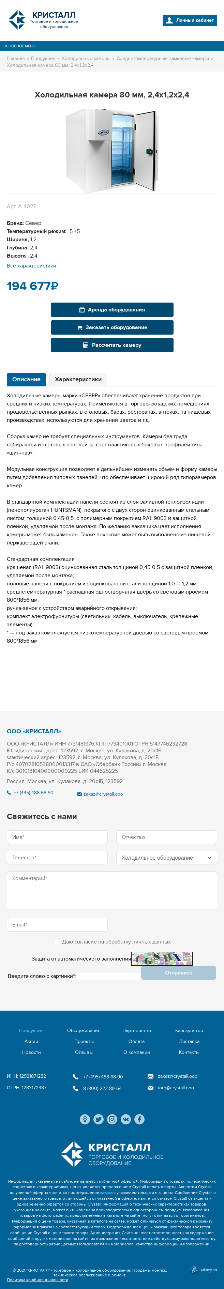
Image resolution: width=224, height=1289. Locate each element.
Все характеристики (31, 265)
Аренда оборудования (112, 309)
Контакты (189, 1052)
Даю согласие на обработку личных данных (112, 941)
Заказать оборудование (112, 327)
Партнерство (136, 1030)
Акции (31, 1041)
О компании (136, 1052)
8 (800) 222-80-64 (102, 1088)
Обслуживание (84, 1030)
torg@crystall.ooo (176, 1088)
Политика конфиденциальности (37, 1279)
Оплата (137, 1041)
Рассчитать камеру (112, 345)
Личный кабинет (195, 20)
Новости (31, 1052)
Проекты (84, 1041)
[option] (112, 151)
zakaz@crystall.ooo (103, 794)
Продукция (31, 1030)
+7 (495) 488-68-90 (34, 793)
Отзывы (84, 1052)
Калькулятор (189, 1030)
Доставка (189, 1041)
